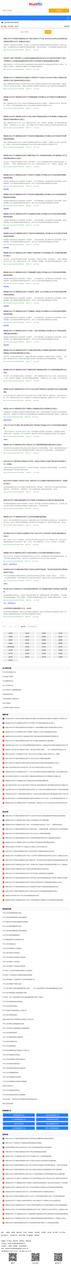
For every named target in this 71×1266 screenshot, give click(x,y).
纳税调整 (6, 189)
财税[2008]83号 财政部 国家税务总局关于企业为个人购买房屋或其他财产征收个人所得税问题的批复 (35, 1196)
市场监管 (30, 1232)
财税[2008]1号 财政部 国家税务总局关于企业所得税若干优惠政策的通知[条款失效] (29, 851)
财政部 (8, 1232)
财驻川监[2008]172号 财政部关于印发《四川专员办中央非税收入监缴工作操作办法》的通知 (32, 754)
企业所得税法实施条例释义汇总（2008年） (18, 608)
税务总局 (19, 1232)
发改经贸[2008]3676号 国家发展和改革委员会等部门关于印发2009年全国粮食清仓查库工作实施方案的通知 (37, 789)
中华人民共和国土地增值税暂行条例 (13, 1024)
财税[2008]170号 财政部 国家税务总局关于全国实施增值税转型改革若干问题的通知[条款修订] (33, 838)
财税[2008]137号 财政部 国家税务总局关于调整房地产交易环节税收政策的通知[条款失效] (31, 886)
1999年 (27, 636)
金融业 (5, 439)
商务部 (13, 1232)
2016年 (60, 650)
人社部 (25, 1232)
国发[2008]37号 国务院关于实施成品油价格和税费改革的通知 (23, 1143)
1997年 (60, 633)
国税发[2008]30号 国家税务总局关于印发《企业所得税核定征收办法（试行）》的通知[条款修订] (34, 824)
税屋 (5, 26)
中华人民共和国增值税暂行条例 (11, 913)
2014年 (27, 650)
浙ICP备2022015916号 (25, 1251)
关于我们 (9, 1241)
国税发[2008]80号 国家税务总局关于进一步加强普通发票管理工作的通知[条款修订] (30, 1191)
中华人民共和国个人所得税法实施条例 (13, 966)
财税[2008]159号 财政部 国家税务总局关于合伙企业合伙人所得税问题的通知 (28, 758)
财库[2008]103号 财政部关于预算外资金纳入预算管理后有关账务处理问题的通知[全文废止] (32, 763)
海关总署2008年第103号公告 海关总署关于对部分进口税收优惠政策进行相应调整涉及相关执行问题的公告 (36, 785)
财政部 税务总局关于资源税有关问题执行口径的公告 (18, 1019)
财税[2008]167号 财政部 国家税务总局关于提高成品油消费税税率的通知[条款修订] (29, 1138)
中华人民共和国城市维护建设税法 (12, 1001)
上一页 (10, 626)
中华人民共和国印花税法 (9, 1006)
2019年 (44, 653)
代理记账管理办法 (7, 694)
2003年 (27, 640)
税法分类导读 (18, 1124)
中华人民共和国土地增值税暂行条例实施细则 (15, 1028)
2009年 (60, 643)
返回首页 (67, 26)
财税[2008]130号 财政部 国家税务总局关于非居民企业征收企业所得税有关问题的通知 (30, 1160)
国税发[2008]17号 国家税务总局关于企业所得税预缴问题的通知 (24, 517)
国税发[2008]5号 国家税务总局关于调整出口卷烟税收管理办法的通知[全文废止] (30, 408)
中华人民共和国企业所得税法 (11, 953)
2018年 (27, 653)
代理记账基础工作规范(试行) (11, 698)
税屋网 (3, 1241)
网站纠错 (28, 1241)
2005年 (60, 640)
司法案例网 (30, 1235)
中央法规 (10, 26)
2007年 (27, 643)
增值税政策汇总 (18, 1115)
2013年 (11, 650)
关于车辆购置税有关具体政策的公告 (13, 939)
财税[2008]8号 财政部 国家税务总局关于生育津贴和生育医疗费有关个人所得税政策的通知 (32, 1222)
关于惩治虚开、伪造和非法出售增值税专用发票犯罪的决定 (19, 1099)
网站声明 (15, 1241)
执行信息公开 (4, 1235)
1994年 (11, 633)
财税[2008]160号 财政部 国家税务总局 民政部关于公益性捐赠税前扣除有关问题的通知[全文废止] (34, 727)
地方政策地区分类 (52, 1124)
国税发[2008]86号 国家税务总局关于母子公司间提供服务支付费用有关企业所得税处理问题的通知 (34, 900)
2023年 (44, 657)
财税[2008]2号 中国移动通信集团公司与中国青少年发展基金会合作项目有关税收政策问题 (33, 500)
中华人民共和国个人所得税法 (11, 961)
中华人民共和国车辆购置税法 (11, 935)
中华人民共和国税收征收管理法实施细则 (14, 1081)
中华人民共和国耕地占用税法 (11, 1055)
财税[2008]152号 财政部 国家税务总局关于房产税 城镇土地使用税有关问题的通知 (29, 740)
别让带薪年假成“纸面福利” (11, 22)
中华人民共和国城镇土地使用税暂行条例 (14, 992)
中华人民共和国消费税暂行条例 (11, 926)
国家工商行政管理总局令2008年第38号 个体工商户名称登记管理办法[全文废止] (28, 767)
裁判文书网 (22, 1235)
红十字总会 (62, 1232)
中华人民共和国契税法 (9, 1046)
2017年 (11, 653)
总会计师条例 (6, 703)
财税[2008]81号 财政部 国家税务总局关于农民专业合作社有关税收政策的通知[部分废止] (31, 891)
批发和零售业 (7, 420)
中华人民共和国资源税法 (9, 1015)
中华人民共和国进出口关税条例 (11, 948)
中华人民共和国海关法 (9, 944)
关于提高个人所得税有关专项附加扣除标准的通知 (17, 975)
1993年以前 (10, 647)
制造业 (5, 564)
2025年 (11, 660)
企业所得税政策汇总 (52, 1115)
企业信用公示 (13, 1235)
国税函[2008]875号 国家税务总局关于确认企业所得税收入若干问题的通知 (27, 820)
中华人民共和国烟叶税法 (9, 1041)
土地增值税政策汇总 (19, 1128)
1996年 (44, 633)
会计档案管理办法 (7, 681)
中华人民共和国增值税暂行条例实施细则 (14, 917)
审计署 (49, 1232)
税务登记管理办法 (7, 1086)
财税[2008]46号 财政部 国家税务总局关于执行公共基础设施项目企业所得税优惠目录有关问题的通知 (35, 1174)
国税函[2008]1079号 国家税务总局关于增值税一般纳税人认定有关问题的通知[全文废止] (31, 732)
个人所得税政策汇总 (19, 1119)
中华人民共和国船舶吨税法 (10, 1072)
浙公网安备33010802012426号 (9, 1251)
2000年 (44, 636)
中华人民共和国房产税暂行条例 (11, 984)
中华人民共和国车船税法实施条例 (12, 1037)
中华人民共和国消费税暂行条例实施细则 (14, 930)
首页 (4, 626)
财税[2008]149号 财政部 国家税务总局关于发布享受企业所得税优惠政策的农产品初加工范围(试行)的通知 (36, 878)
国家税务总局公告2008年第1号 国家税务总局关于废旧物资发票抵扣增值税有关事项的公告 (32, 736)
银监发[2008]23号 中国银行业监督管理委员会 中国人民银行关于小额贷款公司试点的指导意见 (33, 1200)
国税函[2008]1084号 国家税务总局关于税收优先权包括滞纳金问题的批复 (26, 780)
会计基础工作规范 (7, 676)
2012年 (60, 647)
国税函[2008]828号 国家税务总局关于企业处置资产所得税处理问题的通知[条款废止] (30, 842)
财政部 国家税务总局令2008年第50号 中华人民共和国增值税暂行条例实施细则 (28, 1147)
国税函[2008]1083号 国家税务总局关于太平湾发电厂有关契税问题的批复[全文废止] (30, 723)
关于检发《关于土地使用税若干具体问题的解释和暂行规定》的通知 (22, 997)
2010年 (27, 647)
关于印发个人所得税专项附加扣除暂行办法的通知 (17, 970)
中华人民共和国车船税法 (9, 1032)
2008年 (17, 26)
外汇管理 (55, 1232)
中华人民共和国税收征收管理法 (11, 1077)
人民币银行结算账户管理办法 (11, 707)
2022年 (27, 657)
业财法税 (36, 1235)
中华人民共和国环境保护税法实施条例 (13, 1068)
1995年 (27, 633)
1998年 (11, 636)
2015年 (44, 650)
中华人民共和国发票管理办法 (11, 1090)
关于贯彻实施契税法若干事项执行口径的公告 (15, 1050)
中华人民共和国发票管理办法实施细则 (13, 1094)
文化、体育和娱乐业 (9, 603)
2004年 (44, 640)
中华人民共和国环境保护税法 (11, 1063)
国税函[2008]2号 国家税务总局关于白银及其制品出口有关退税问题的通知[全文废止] (31, 553)
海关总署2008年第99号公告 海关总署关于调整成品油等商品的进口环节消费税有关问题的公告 (33, 776)
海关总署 (37, 1232)
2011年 (44, 647)
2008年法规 (36, 50)
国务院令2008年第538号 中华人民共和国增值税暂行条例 (22, 895)
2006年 (11, 643)
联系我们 (22, 1241)
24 (15, 626)
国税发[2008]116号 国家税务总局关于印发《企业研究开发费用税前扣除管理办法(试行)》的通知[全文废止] (36, 855)
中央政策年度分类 (52, 1119)
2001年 (60, 636)
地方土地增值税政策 (52, 1128)
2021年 (11, 657)
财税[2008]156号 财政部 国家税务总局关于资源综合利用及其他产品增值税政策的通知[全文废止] (33, 882)
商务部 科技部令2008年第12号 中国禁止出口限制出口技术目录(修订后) (26, 847)
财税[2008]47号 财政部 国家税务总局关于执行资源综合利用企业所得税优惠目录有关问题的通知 (33, 1169)
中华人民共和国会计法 (9, 672)
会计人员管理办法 (7, 685)
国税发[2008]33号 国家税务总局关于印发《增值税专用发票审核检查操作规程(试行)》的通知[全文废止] (35, 1218)
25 (19, 626)
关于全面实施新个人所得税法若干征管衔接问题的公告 (18, 979)
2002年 (11, 640)
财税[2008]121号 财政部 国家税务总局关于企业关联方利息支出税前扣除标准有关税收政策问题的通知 (35, 815)
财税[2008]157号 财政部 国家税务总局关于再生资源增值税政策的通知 (26, 1152)
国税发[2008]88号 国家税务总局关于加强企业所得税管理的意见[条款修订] (27, 869)
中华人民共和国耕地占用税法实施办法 (13, 1059)
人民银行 (43, 1232)
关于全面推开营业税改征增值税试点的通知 (15, 922)
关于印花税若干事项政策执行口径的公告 (14, 1010)
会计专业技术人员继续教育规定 (11, 690)
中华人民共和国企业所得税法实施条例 (13, 957)
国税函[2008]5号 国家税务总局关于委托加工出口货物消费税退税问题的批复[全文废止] (32, 444)
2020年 (60, 653)
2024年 (60, 657)
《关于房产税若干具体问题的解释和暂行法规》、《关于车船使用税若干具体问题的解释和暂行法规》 (32, 988)
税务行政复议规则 (7, 1103)
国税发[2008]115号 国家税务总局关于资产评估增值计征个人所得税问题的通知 (28, 1156)
